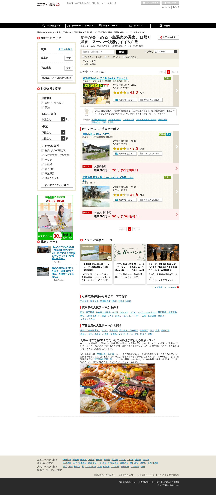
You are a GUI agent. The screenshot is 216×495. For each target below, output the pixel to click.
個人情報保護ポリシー (128, 482)
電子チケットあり (93, 57)
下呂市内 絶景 (128, 120)
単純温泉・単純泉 (156, 316)
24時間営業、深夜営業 (57, 155)
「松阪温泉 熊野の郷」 (103, 359)
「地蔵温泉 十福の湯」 (106, 354)
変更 (68, 58)
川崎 (70, 466)
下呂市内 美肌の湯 (99, 120)
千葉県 (83, 459)
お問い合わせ (173, 475)
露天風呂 (90, 312)
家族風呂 (144, 330)
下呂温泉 (84, 301)
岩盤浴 (48, 164)
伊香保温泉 (113, 463)
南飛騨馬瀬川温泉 (108, 301)
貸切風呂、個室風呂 (167, 312)
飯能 (100, 466)
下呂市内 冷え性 (114, 120)
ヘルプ (161, 475)
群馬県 (99, 459)
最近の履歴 (170, 3)
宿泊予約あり (132, 57)
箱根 (75, 463)
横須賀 (77, 466)
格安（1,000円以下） (90, 316)
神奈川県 (67, 459)
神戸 (143, 466)
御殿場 (106, 466)
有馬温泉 (82, 463)
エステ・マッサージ (147, 312)
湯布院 (143, 463)
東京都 (107, 459)
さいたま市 (91, 466)
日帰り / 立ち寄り (54, 102)
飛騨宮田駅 (96, 122)
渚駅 (104, 122)
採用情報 (175, 482)
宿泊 (82, 312)
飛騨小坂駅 (162, 120)
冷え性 (115, 312)
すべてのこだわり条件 (57, 185)
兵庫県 (91, 459)
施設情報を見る (125, 100)
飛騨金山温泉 (124, 301)
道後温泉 (124, 463)
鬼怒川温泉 (153, 463)
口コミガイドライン (146, 475)
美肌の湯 (165, 330)
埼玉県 (76, 459)
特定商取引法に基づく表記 (149, 482)
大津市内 (135, 466)
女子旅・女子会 (87, 319)
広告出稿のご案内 (126, 475)
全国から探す (65, 49)
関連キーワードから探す (49, 470)
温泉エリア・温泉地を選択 (56, 77)
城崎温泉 (92, 463)
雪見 (137, 334)
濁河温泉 (94, 301)
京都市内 (125, 466)
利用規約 (166, 482)
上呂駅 (110, 122)
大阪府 (115, 459)
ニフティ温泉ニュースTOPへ (163, 287)
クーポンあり (114, 57)
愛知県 (138, 459)
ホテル (133, 312)
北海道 (122, 459)
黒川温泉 (134, 463)
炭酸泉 (97, 334)
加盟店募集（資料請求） (104, 475)
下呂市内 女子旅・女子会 (146, 120)
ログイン (166, 7)
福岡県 (146, 459)
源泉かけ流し (121, 316)
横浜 (65, 466)
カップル (124, 312)
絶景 (157, 330)
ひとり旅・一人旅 (137, 316)
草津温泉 (67, 463)
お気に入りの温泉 (150, 3)
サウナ (110, 316)
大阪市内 (115, 466)
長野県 (130, 459)
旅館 (104, 316)
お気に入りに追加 (151, 100)
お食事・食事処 (103, 312)
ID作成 (176, 7)
